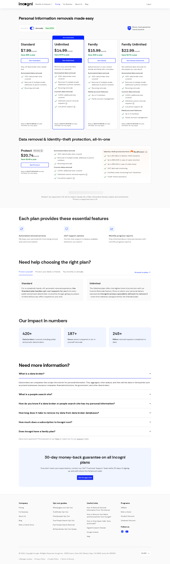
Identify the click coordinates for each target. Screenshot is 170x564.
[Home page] (26, 4)
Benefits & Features (44, 4)
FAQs (57, 439)
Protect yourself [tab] (26, 272)
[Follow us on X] (122, 531)
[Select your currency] (145, 553)
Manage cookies (26, 559)
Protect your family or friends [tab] (47, 272)
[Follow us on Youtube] (127, 532)
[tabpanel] (85, 290)
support (80, 439)
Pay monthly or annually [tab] (73, 272)
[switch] (32, 28)
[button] (34, 52)
